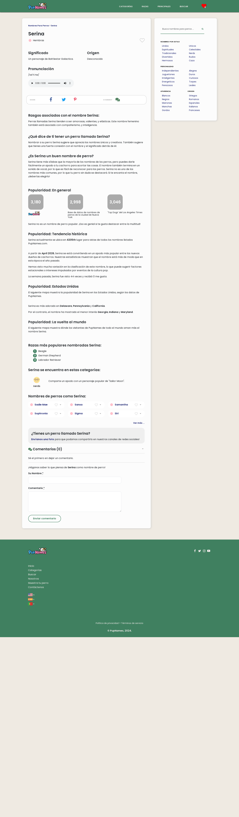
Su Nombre (35, 653)
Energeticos (168, 81)
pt (31, 783)
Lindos (165, 45)
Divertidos (167, 56)
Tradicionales (169, 53)
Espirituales (168, 49)
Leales (192, 85)
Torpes (192, 81)
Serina (54, 25)
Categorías (35, 750)
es (31, 779)
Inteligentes (168, 78)
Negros (165, 99)
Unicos (192, 45)
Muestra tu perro (38, 763)
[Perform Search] (202, 29)
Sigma (79, 593)
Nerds (192, 53)
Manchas (167, 106)
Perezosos (167, 85)
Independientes (170, 70)
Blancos (166, 95)
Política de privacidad (107, 803)
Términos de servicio (132, 803)
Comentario (36, 668)
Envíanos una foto (42, 619)
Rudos (192, 56)
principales (164, 6)
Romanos (194, 99)
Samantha (121, 584)
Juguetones (168, 74)
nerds (36, 562)
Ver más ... (139, 602)
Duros (192, 74)
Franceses (194, 110)
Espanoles (194, 102)
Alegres (193, 70)
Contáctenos (36, 767)
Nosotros (33, 758)
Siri (117, 593)
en (31, 774)
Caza (191, 60)
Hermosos (167, 60)
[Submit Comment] (44, 698)
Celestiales (195, 49)
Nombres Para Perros (38, 25)
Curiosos (193, 78)
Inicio (31, 746)
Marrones (167, 102)
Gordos (166, 110)
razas (145, 6)
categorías (126, 6)
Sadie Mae (41, 584)
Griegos (193, 95)
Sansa (78, 584)
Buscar (32, 754)
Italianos (193, 106)
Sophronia (41, 593)
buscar (184, 6)
